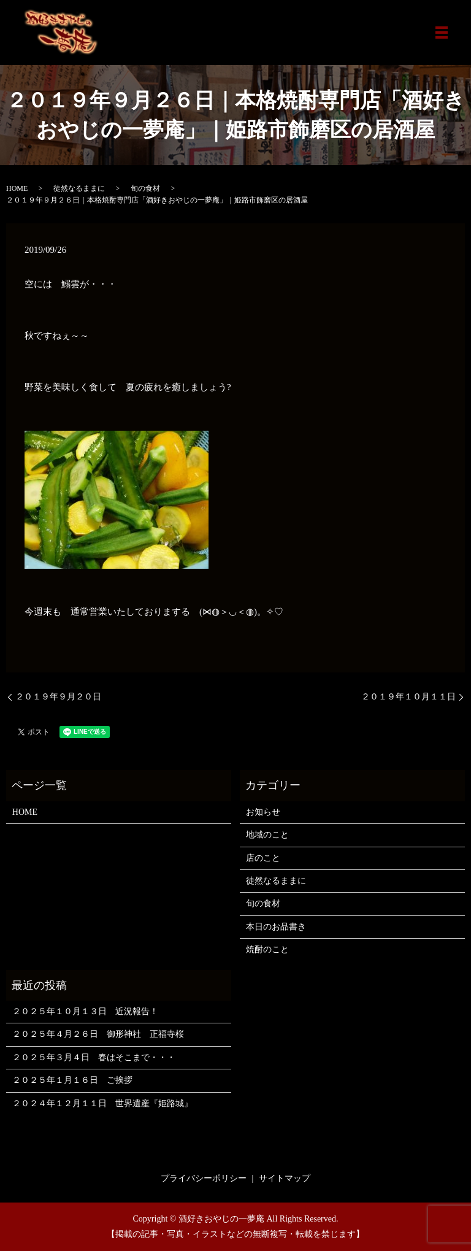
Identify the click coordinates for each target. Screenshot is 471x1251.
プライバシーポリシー (204, 1178)
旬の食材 (145, 188)
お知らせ (263, 812)
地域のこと (267, 834)
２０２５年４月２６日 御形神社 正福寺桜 (98, 1034)
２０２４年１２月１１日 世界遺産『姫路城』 (102, 1103)
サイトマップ (284, 1178)
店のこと (263, 858)
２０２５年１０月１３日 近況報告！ (85, 1011)
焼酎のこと (267, 949)
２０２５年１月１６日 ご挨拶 (72, 1080)
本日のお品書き (276, 926)
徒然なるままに (79, 188)
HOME (17, 188)
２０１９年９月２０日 (58, 696)
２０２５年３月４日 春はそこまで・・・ (93, 1057)
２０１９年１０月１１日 (408, 696)
